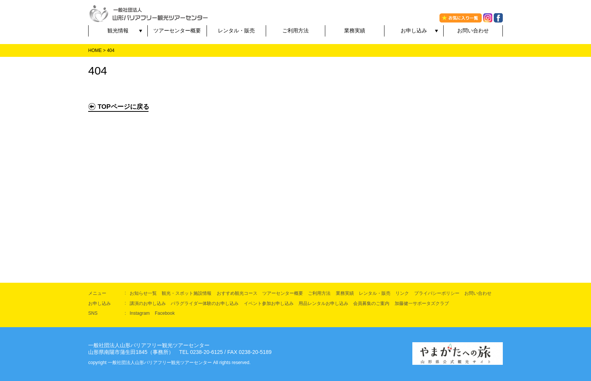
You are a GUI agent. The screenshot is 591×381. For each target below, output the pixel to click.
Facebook (165, 313)
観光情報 (118, 30)
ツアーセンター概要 (177, 30)
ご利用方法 (295, 30)
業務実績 (354, 30)
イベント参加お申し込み (269, 303)
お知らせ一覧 (143, 293)
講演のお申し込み (148, 303)
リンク (402, 293)
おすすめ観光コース (237, 293)
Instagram (140, 313)
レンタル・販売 (236, 30)
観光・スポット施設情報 (186, 293)
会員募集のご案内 (371, 303)
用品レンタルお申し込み (323, 303)
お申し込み (414, 30)
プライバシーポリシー (436, 293)
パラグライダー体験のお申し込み (205, 303)
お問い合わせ (473, 30)
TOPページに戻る (118, 106)
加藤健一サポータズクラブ (422, 303)
